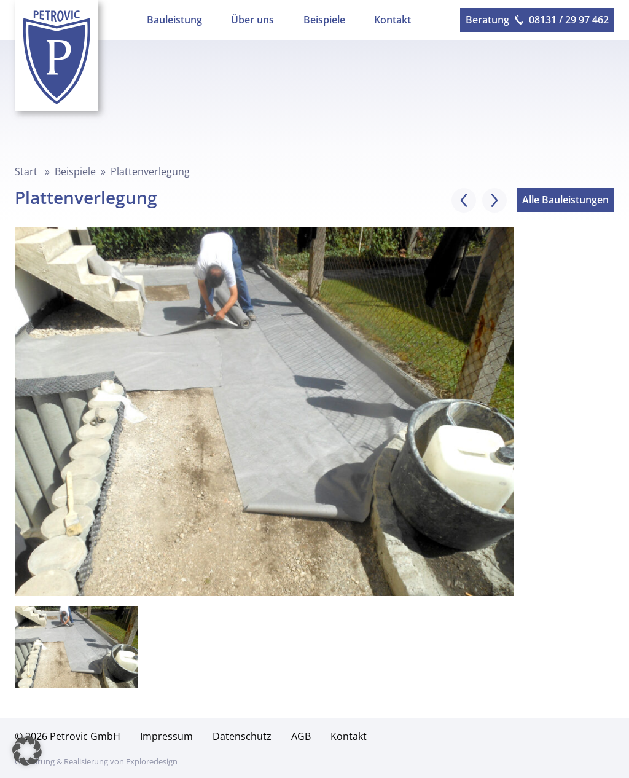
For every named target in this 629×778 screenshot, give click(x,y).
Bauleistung (174, 19)
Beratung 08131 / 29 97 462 (537, 19)
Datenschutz (242, 736)
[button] (27, 751)
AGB (301, 736)
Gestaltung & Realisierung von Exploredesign (96, 761)
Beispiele (324, 19)
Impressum (166, 736)
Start (26, 171)
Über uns (252, 19)
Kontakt (392, 19)
